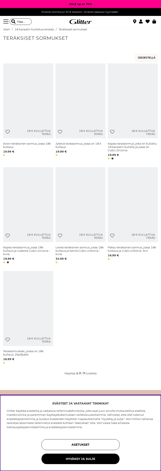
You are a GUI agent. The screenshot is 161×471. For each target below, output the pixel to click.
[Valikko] (6, 21)
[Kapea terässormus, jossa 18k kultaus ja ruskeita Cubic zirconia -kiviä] (28, 216)
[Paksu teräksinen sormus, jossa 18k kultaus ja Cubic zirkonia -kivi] (133, 216)
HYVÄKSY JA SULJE (80, 459)
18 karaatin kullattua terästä (34, 29)
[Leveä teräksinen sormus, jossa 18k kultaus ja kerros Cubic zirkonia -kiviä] (81, 216)
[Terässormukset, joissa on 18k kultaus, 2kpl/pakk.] (28, 318)
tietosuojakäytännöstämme (26, 427)
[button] (142, 21)
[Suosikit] (148, 21)
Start (6, 29)
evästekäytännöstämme (65, 427)
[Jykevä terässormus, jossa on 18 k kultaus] (81, 112)
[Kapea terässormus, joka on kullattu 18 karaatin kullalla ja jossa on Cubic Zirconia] (133, 112)
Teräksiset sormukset (73, 29)
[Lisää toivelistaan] (7, 132)
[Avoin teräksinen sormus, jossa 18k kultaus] (28, 112)
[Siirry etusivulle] (80, 22)
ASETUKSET (80, 445)
